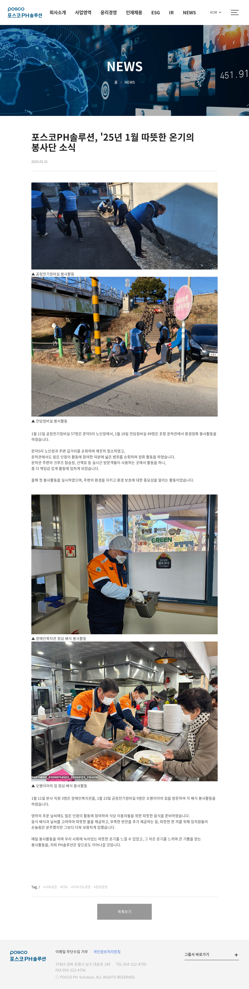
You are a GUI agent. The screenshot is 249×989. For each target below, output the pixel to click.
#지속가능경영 (81, 886)
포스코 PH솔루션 (24, 12)
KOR (213, 12)
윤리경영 (108, 12)
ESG (155, 12)
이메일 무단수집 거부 (71, 951)
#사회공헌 (50, 886)
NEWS (189, 12)
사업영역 (83, 12)
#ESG (64, 886)
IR (171, 12)
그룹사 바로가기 (196, 954)
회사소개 (58, 12)
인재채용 (134, 12)
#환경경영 (100, 886)
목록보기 (124, 911)
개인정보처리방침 (107, 951)
